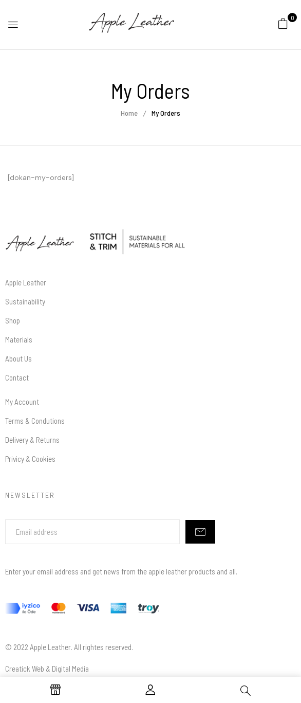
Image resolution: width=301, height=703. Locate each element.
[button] (283, 23)
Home (129, 113)
